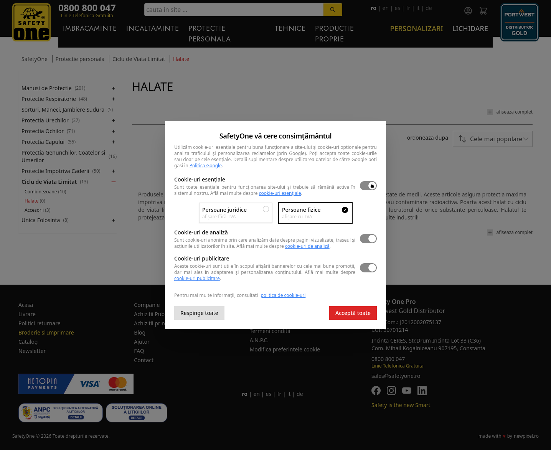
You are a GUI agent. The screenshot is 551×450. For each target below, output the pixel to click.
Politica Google (206, 165)
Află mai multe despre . (256, 193)
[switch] (368, 185)
